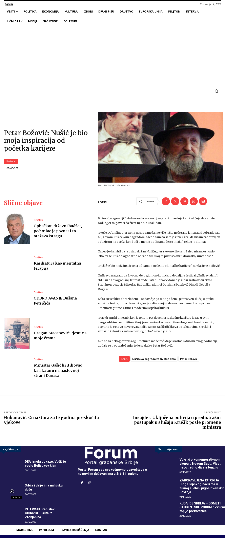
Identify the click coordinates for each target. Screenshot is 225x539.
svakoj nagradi (158, 219)
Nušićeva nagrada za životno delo (154, 360)
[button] (216, 91)
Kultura (11, 161)
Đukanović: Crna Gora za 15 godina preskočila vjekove (51, 421)
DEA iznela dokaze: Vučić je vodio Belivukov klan (45, 464)
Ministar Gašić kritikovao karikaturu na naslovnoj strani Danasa (58, 371)
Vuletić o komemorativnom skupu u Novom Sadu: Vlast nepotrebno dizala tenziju (200, 464)
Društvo (38, 221)
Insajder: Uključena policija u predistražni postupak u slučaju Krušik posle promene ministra (177, 423)
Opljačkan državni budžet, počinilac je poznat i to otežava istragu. (58, 231)
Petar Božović (188, 360)
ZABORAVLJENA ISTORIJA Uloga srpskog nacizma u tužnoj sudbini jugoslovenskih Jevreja (202, 487)
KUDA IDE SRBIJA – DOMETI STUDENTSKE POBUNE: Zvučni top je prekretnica (201, 508)
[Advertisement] (112, 56)
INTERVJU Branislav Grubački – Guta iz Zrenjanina (40, 514)
